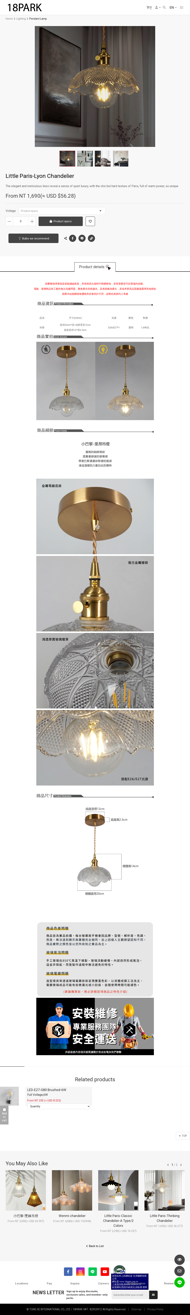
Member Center (156, 7)
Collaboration (136, 1283)
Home (9, 18)
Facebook (72, 238)
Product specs (61, 210)
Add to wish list (90, 221)
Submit (153, 1294)
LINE (82, 238)
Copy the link (91, 237)
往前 (167, 1164)
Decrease (9, 221)
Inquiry (75, 1283)
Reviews (169, 1283)
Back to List (96, 1246)
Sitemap (136, 1309)
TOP (183, 1136)
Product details (91, 267)
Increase (32, 221)
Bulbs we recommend (35, 238)
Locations (21, 1283)
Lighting (21, 18)
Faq (49, 1283)
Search (164, 7)
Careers (103, 1283)
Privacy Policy (155, 1309)
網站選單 (181, 7)
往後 (180, 1164)
